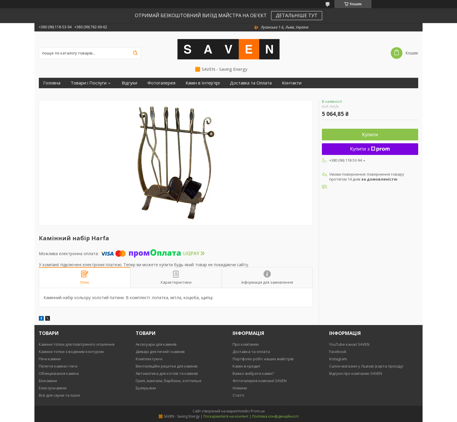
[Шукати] (135, 53)
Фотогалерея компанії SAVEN (260, 380)
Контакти (291, 83)
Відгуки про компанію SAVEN (355, 373)
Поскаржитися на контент (225, 416)
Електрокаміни (53, 388)
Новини (240, 388)
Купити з (370, 149)
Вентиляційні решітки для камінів (167, 366)
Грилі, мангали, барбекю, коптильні (168, 380)
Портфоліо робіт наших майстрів (263, 358)
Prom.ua (258, 411)
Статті (238, 395)
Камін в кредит (247, 366)
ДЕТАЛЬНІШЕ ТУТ (297, 15)
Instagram (338, 358)
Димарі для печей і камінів (160, 351)
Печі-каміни (50, 358)
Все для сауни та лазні (59, 395)
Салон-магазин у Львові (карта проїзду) (366, 366)
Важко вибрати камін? (253, 373)
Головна (51, 83)
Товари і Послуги (89, 83)
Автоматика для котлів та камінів (167, 373)
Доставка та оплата (251, 351)
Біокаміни (48, 380)
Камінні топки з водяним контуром (71, 351)
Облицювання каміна (59, 373)
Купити (370, 134)
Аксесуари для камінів (156, 344)
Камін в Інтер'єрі (203, 83)
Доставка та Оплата (251, 83)
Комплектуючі (149, 358)
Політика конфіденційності (275, 416)
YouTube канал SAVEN (349, 344)
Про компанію (246, 344)
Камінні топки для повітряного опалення (76, 344)
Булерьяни (146, 388)
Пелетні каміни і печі (58, 366)
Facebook (337, 351)
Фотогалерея (161, 83)
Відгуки (129, 83)
